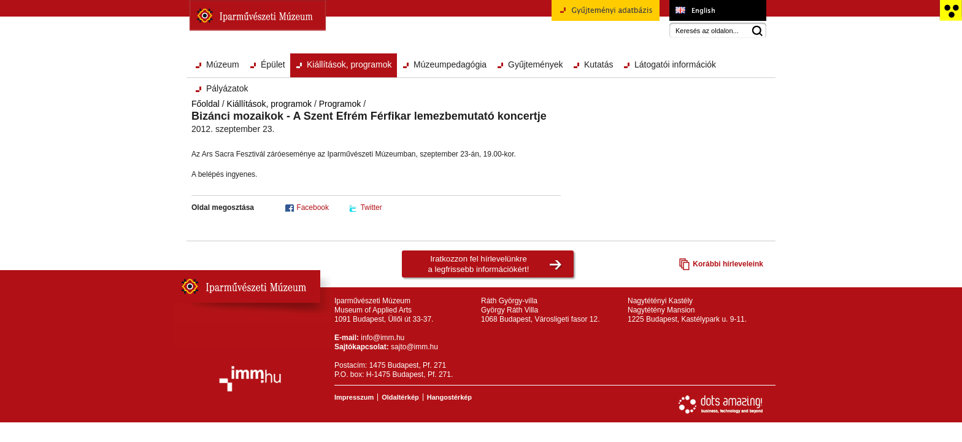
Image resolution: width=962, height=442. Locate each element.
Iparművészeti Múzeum (257, 15)
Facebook (312, 207)
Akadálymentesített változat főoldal (950, 10)
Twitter (371, 207)
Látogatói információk (675, 64)
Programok (340, 104)
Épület (273, 64)
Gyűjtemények (535, 64)
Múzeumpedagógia (450, 64)
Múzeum (222, 64)
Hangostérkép (449, 397)
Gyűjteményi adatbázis (606, 14)
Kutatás (598, 64)
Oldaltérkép (400, 397)
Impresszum (354, 397)
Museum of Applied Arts (717, 10)
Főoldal (205, 104)
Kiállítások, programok (349, 64)
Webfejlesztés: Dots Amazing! (721, 404)
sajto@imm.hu (414, 347)
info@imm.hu (382, 337)
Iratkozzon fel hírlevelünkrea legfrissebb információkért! (478, 264)
